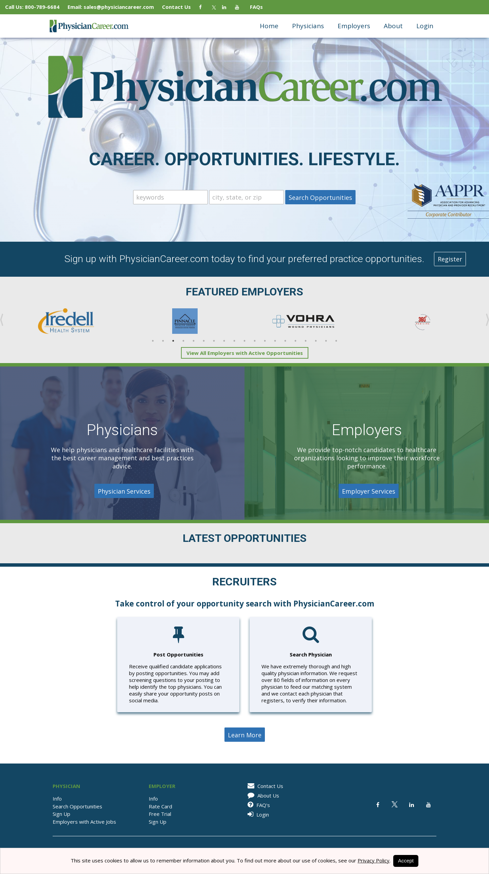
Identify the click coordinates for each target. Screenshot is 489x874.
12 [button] (264, 341)
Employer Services (368, 491)
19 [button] (336, 341)
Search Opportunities (77, 806)
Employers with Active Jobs (84, 821)
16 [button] (305, 341)
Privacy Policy (374, 860)
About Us (262, 795)
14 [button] (285, 341)
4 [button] (183, 341)
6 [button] (203, 341)
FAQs (253, 6)
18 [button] (326, 341)
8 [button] (224, 341)
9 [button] (234, 341)
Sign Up (61, 813)
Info (57, 798)
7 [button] (214, 341)
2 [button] (163, 341)
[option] (66, 321)
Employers (354, 25)
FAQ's (257, 805)
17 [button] (315, 341)
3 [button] (173, 341)
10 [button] (244, 341)
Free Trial (160, 813)
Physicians (308, 25)
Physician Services (124, 491)
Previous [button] (1, 319)
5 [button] (193, 341)
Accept (406, 860)
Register (450, 259)
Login (424, 25)
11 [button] (254, 341)
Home (269, 25)
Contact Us (180, 6)
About (393, 25)
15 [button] (295, 341)
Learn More (244, 735)
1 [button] (152, 341)
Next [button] (487, 319)
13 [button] (275, 341)
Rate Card (160, 806)
